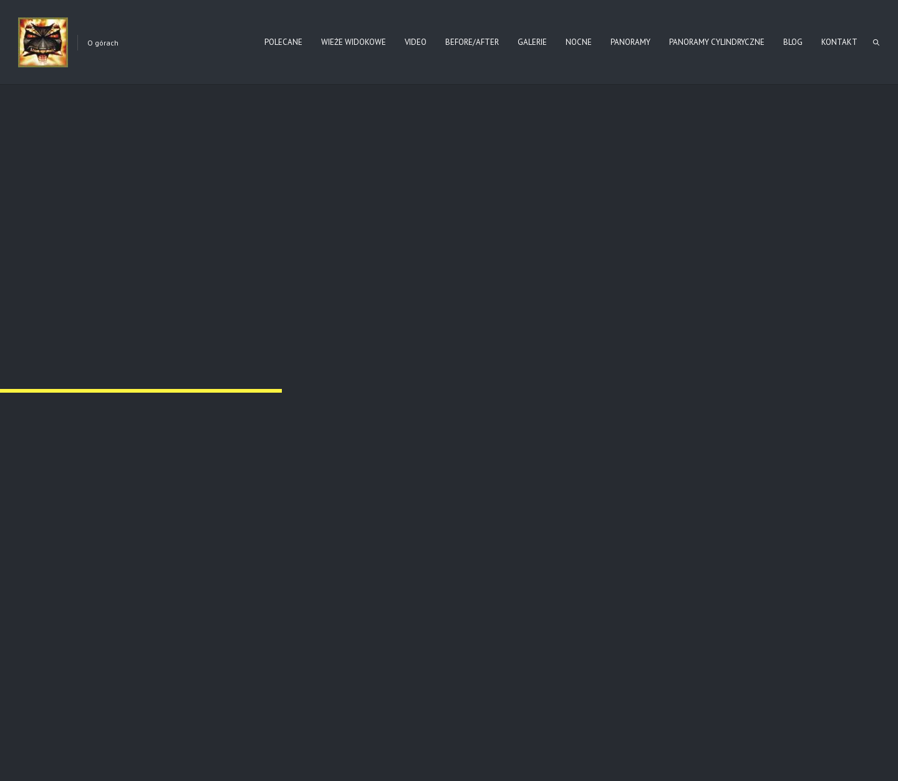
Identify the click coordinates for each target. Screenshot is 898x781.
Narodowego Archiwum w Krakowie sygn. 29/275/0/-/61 (482, 119)
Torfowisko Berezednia (653, 545)
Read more (195, 606)
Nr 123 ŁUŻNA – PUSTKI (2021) (408, 545)
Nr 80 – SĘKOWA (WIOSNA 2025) (158, 545)
